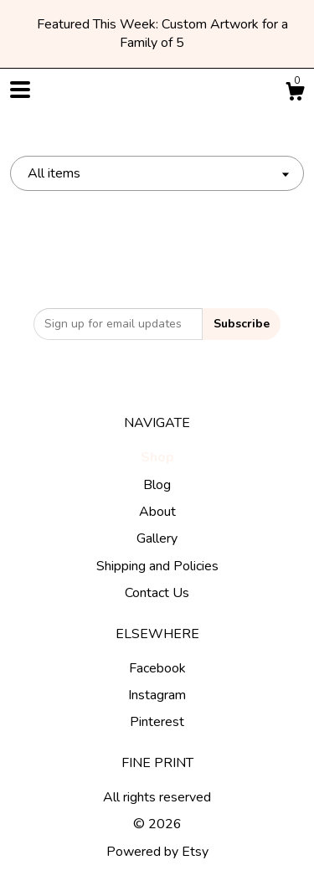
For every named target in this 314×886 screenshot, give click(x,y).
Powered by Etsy (157, 851)
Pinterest (157, 722)
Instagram (157, 695)
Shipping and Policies (157, 566)
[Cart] (295, 94)
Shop (157, 457)
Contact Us (157, 593)
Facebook (157, 668)
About (157, 511)
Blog (157, 485)
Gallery (157, 538)
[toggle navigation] (20, 89)
